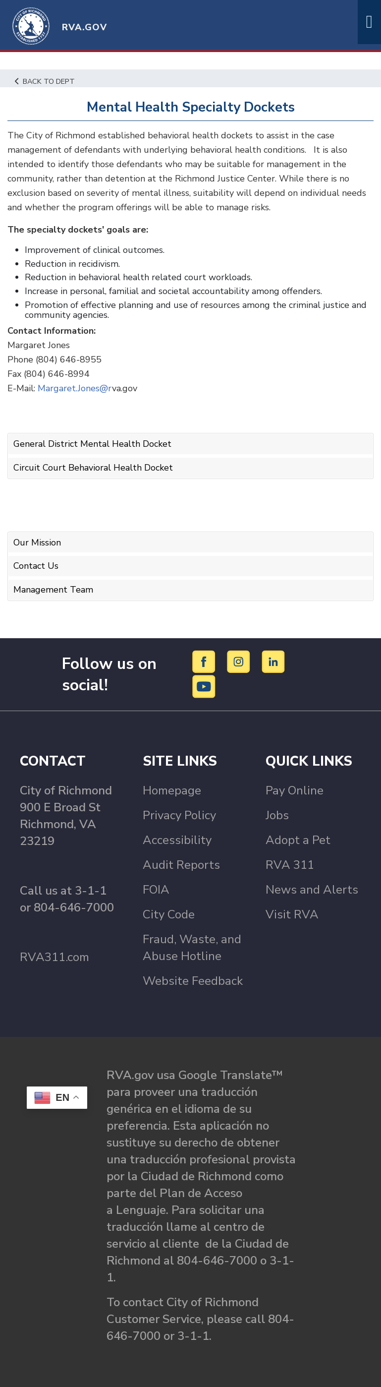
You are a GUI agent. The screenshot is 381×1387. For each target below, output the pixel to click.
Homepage (172, 790)
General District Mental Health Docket (92, 444)
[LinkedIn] (273, 661)
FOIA (156, 890)
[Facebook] (205, 661)
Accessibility (177, 840)
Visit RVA (292, 914)
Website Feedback (193, 981)
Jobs (277, 815)
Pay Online (295, 790)
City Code (169, 914)
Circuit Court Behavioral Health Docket (93, 468)
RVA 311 (290, 865)
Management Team (53, 590)
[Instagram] (240, 661)
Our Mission (37, 542)
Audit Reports (181, 865)
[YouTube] (204, 686)
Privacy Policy (179, 815)
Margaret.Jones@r (75, 388)
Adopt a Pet (298, 840)
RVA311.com (54, 957)
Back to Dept (45, 81)
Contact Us (35, 566)
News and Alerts (312, 890)
